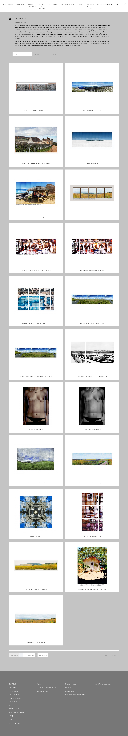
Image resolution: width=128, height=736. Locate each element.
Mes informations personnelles (75, 695)
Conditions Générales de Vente (47, 687)
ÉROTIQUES (53, 4)
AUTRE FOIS (13, 716)
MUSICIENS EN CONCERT (90, 6)
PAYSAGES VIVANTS (15, 709)
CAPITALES (20, 4)
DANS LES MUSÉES (42, 6)
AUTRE (99, 4)
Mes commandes (71, 684)
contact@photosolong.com (103, 684)
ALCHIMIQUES (8, 4)
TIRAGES (11, 719)
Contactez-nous (42, 691)
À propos (40, 684)
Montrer (37, 54)
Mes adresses (69, 691)
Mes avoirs (68, 687)
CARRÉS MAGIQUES (32, 5)
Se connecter (107, 4)
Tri (9, 54)
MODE (80, 4)
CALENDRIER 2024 (15, 723)
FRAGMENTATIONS (67, 4)
